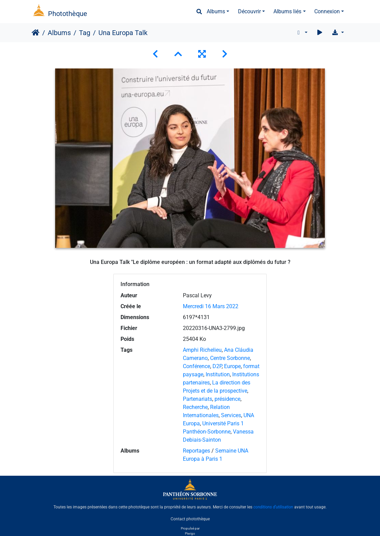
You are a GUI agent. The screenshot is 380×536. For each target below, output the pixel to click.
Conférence (196, 366)
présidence (227, 399)
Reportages (196, 450)
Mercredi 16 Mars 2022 (210, 306)
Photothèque (67, 14)
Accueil (35, 33)
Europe (232, 366)
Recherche (195, 407)
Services (231, 415)
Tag (84, 33)
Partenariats (197, 399)
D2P (217, 366)
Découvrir (249, 11)
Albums (216, 11)
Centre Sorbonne (230, 358)
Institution (218, 374)
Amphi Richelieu (202, 350)
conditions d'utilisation (273, 507)
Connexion (327, 11)
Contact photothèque (190, 518)
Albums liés (287, 11)
